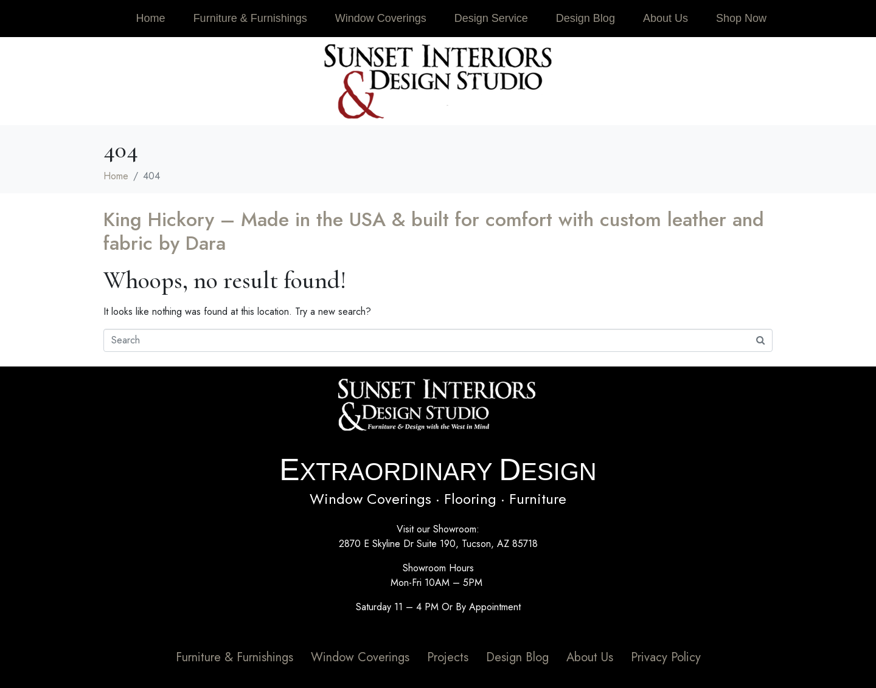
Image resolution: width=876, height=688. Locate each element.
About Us (665, 18)
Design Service (491, 18)
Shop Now (741, 18)
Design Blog (585, 18)
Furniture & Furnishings (250, 18)
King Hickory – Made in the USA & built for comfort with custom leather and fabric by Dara (433, 231)
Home (150, 18)
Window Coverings (380, 18)
